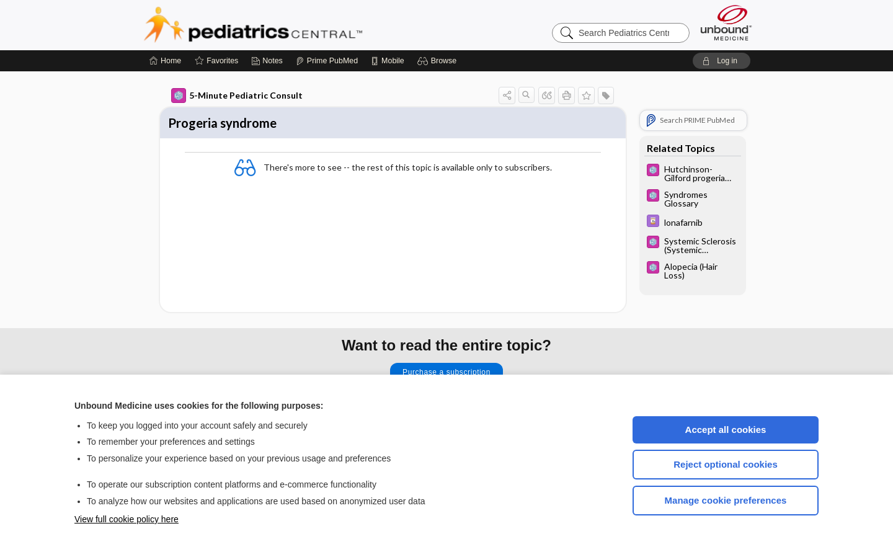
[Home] (165, 60)
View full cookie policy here (126, 519)
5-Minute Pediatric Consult (237, 95)
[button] (438, 60)
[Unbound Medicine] (726, 22)
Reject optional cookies (725, 464)
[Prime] (327, 60)
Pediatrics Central (298, 24)
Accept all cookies (725, 429)
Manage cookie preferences (726, 500)
